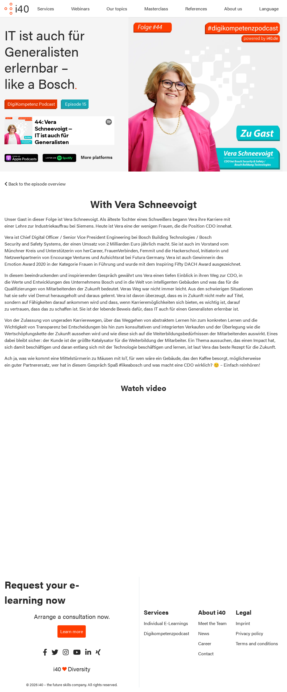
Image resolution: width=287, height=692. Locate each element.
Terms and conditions (257, 643)
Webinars (80, 8)
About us (233, 8)
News (203, 633)
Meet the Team (212, 623)
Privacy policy (249, 633)
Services (45, 8)
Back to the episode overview (35, 183)
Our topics (117, 8)
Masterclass (156, 8)
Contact (206, 653)
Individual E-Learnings (166, 623)
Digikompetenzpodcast (166, 633)
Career (204, 643)
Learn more (71, 631)
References (196, 8)
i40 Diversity (71, 669)
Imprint (243, 623)
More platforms (96, 157)
